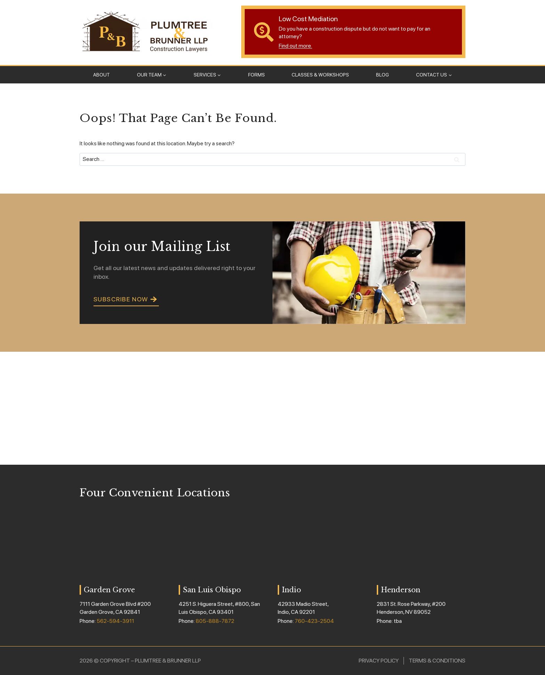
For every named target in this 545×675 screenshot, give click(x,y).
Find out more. (295, 45)
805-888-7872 (215, 621)
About (101, 75)
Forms (256, 75)
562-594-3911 (115, 621)
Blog (382, 75)
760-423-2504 (314, 621)
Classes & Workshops (320, 75)
